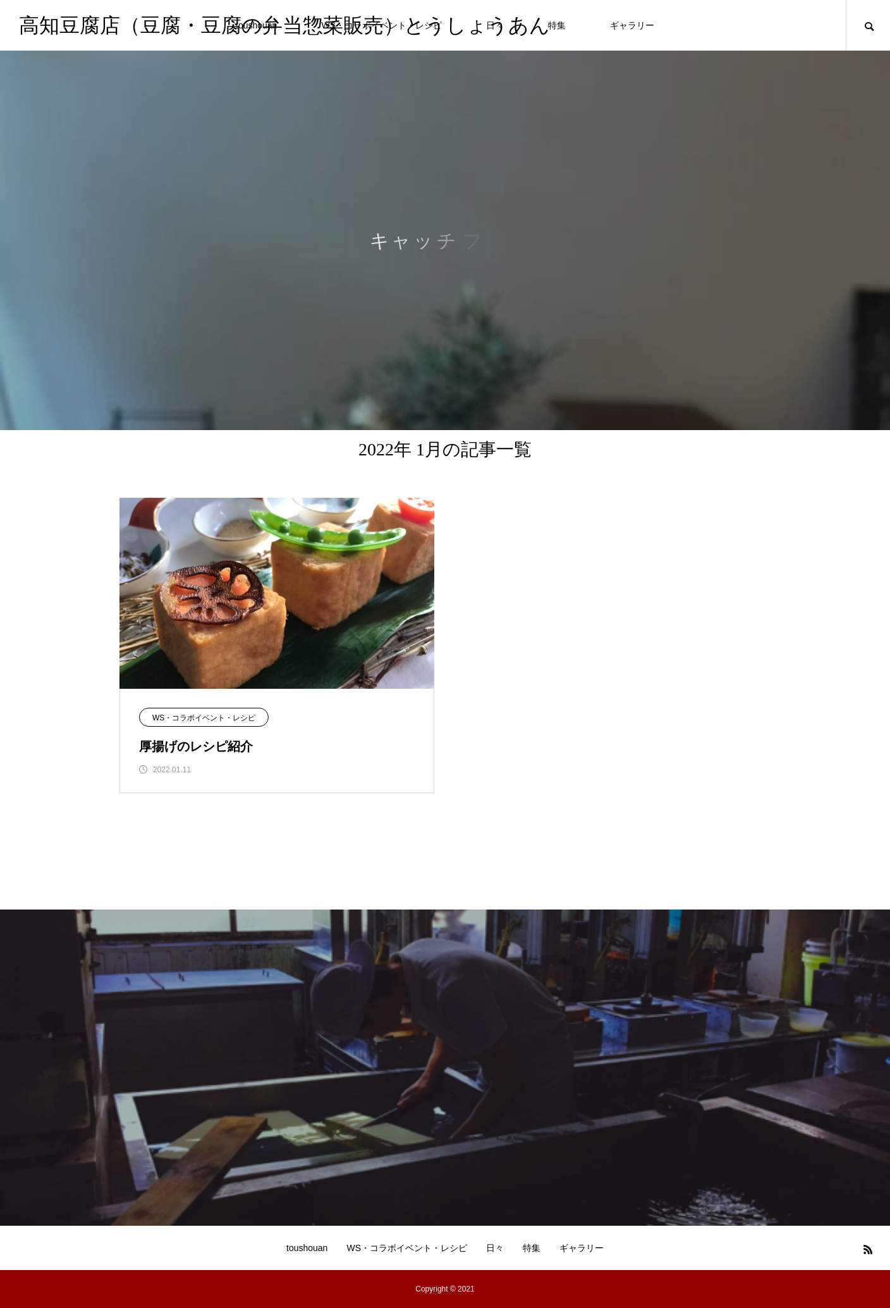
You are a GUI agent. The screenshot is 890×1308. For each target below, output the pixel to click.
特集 (557, 25)
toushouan (306, 1248)
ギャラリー (632, 25)
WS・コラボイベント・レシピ (203, 717)
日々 (495, 1248)
